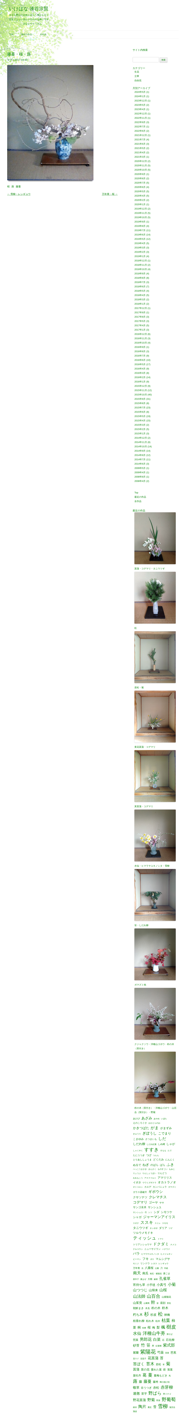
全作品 (43, 34)
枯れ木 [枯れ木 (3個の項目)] (150, 1321)
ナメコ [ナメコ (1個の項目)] (173, 1245)
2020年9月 (140, 174)
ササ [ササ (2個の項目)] (161, 1203)
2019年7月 (140, 230)
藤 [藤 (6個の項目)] (140, 1381)
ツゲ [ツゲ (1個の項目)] (170, 1228)
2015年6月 (140, 412)
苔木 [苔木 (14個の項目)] (150, 1364)
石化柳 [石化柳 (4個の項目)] (170, 1339)
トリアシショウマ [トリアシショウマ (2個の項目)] (142, 1244)
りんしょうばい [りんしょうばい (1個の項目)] (149, 1173)
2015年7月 (140, 407)
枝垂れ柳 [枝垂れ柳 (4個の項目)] (138, 1320)
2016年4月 (140, 368)
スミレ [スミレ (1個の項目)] (158, 1223)
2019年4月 (140, 243)
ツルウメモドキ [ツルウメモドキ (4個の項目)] (143, 1232)
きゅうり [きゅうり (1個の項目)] (137, 1134)
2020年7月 (140, 182)
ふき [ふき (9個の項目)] (170, 1164)
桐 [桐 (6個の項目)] (139, 1327)
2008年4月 (140, 481)
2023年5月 (140, 105)
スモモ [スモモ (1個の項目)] (165, 1223)
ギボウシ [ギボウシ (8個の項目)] (155, 1192)
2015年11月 (140, 390)
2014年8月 (140, 455)
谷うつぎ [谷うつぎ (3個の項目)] (146, 1388)
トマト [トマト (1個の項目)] (161, 1239)
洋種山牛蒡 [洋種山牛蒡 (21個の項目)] (154, 1333)
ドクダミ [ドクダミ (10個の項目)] (161, 1244)
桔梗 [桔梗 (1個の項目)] (144, 1328)
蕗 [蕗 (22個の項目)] (135, 1381)
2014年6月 (140, 463)
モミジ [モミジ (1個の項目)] (136, 1264)
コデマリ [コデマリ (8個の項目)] (140, 1202)
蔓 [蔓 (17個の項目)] (150, 1375)
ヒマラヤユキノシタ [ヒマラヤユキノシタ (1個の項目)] (150, 1254)
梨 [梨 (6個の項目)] (158, 1327)
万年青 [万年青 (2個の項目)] (136, 1268)
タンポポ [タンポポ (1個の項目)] (154, 1228)
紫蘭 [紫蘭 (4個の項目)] (136, 1352)
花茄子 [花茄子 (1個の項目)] (143, 1359)
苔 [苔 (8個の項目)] (162, 1358)
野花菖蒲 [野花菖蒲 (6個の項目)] (139, 1400)
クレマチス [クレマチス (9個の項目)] (158, 1197)
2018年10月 (140, 269)
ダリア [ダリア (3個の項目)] (163, 1228)
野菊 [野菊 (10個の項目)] (151, 1400)
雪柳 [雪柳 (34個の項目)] (163, 1406)
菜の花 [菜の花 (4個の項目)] (145, 1369)
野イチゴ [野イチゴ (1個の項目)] (167, 1394)
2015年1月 (140, 433)
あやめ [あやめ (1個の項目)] (157, 1119)
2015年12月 (140, 386)
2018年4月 (140, 295)
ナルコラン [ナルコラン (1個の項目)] (138, 1249)
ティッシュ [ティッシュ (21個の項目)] (144, 1238)
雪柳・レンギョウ (19, 194)
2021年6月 (140, 143)
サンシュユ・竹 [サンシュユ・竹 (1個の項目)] (140, 1212)
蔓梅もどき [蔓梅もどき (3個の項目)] (160, 1375)
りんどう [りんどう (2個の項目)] (162, 1173)
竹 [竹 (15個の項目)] (143, 1345)
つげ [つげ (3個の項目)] (148, 1155)
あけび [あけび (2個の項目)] (136, 1118)
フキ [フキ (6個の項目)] (145, 1258)
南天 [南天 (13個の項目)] (137, 1273)
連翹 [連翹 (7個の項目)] (136, 1393)
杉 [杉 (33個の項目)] (146, 1314)
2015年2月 (140, 429)
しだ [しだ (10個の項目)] (162, 1139)
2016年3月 (140, 373)
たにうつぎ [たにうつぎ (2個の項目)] (139, 1155)
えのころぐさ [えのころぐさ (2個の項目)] (140, 1123)
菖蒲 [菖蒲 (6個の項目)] (136, 1369)
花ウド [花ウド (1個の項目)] (136, 1359)
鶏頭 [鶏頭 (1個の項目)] (135, 1411)
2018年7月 (140, 282)
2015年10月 (140, 394)
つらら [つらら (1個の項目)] (156, 1155)
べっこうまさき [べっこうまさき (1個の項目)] (140, 1169)
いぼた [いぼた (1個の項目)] (164, 1119)
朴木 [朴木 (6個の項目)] (165, 1308)
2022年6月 (140, 131)
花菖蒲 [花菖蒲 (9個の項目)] (153, 1358)
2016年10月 (140, 342)
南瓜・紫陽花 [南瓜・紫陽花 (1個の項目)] (156, 1274)
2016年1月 (140, 381)
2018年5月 (140, 290)
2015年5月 (140, 416)
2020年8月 (140, 178)
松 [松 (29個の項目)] (160, 1314)
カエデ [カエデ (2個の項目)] (147, 1187)
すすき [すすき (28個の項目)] (151, 1149)
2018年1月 (140, 303)
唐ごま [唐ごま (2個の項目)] (166, 1273)
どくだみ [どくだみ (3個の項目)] (158, 1159)
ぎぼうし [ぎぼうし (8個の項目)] (149, 1133)
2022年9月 (140, 122)
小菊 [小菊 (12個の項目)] (172, 1285)
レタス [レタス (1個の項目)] (154, 1264)
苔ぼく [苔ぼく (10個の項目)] (139, 1364)
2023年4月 (140, 109)
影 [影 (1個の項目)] (158, 1303)
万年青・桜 (110, 194)
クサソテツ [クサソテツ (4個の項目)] (140, 1197)
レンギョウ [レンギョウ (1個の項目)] (163, 1264)
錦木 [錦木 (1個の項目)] (135, 1407)
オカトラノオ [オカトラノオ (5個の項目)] (167, 1182)
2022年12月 (140, 113)
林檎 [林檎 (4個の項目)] (167, 1314)
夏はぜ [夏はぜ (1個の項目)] (143, 1279)
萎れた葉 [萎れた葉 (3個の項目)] (156, 1369)
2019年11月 (140, 213)
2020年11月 (140, 165)
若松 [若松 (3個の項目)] (158, 1364)
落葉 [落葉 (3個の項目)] (170, 1369)
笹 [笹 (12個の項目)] (148, 1345)
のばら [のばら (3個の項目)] (154, 1165)
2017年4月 (140, 325)
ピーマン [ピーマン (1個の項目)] (137, 1259)
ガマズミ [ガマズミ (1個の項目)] (172, 1187)
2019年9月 (140, 221)
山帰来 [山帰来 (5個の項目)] (153, 1290)
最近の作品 (26, 34)
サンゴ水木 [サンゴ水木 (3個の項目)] (139, 1207)
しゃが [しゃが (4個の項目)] (170, 1143)
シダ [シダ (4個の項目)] (156, 1212)
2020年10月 (140, 169)
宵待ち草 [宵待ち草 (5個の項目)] (139, 1284)
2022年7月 (140, 126)
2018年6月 (140, 286)
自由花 (137, 80)
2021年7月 (140, 139)
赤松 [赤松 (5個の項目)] (156, 1387)
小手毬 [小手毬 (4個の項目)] (151, 1284)
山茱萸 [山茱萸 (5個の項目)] (137, 1302)
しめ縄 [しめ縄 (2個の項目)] (161, 1144)
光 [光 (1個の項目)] (142, 1268)
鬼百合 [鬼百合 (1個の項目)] (172, 1407)
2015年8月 (140, 403)
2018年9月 (140, 273)
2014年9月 (140, 450)
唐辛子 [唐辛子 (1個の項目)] (136, 1279)
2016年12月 (140, 334)
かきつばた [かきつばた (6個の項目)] (141, 1128)
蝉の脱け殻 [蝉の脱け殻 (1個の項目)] (165, 1382)
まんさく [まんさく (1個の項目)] (152, 1169)
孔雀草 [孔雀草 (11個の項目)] (165, 1279)
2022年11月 (140, 118)
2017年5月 (140, 321)
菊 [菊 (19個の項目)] (168, 1364)
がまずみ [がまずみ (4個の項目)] (166, 1128)
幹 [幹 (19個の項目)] (153, 1302)
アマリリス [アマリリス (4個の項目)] (165, 1177)
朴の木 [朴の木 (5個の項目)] (155, 1308)
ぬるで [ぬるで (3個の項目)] (137, 1165)
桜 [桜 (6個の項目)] (149, 1327)
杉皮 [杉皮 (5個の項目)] (153, 1314)
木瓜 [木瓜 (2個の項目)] (147, 1308)
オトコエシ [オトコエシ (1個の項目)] (138, 1187)
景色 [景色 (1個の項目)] (169, 1303)
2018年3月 (140, 299)
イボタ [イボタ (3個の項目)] (137, 1182)
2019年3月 (140, 247)
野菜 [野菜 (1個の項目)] (158, 1400)
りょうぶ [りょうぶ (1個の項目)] (137, 1173)
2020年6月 (140, 187)
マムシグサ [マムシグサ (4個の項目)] (163, 1258)
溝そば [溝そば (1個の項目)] (169, 1334)
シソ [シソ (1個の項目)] (150, 1212)
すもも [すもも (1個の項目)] (163, 1151)
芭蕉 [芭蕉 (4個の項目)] (173, 1352)
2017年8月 (140, 316)
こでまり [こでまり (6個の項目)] (164, 1133)
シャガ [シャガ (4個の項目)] (137, 1217)
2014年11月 (140, 442)
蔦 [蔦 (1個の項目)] (170, 1376)
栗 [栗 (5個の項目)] (134, 1327)
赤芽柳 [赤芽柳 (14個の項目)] (167, 1387)
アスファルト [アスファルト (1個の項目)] (150, 1178)
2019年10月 (140, 217)
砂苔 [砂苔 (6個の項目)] (136, 1345)
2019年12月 (140, 208)
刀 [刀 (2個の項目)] (161, 1268)
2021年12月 (140, 135)
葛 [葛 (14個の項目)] (144, 1375)
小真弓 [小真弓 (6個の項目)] (161, 1284)
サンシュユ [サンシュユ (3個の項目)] (154, 1207)
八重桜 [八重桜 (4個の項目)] (149, 1267)
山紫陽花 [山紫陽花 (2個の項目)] (166, 1297)
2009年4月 (140, 472)
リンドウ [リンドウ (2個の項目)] (145, 1263)
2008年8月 (140, 476)
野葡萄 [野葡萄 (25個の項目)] (169, 1399)
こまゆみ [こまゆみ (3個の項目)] (138, 1139)
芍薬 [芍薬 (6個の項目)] (160, 1352)
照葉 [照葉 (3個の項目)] (135, 1340)
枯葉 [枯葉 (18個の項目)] (166, 1320)
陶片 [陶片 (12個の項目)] (142, 1407)
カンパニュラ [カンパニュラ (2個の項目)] (160, 1187)
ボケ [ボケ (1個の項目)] (152, 1259)
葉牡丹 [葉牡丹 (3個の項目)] (137, 1375)
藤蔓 (18, 186)
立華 (136, 76)
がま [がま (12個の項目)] (155, 1128)
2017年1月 (140, 329)
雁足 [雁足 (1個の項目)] (150, 1407)
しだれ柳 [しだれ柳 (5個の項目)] (139, 1143)
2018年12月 (140, 260)
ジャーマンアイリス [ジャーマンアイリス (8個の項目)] (159, 1217)
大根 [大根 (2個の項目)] (150, 1279)
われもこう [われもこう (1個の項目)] (138, 1178)
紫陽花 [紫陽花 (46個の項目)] (148, 1351)
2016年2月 (140, 377)
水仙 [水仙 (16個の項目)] (137, 1333)
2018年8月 (140, 278)
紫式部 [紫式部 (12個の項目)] (169, 1345)
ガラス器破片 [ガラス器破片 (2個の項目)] (140, 1192)
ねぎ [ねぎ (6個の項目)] (145, 1164)
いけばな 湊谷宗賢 (28, 8)
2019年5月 (140, 239)
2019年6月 (140, 234)
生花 (136, 71)
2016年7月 (140, 355)
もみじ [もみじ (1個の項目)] (172, 1169)
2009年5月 (140, 468)
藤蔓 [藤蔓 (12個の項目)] (147, 1381)
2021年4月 (140, 152)
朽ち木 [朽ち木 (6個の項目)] (138, 1314)
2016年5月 (140, 364)
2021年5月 (140, 148)
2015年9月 (140, 399)
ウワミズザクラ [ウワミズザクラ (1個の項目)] (149, 1183)
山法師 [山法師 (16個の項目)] (139, 1296)
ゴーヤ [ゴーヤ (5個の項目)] (153, 1202)
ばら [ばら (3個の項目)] (162, 1165)
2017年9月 (140, 312)
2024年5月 (140, 92)
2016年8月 (140, 351)
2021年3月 (140, 156)
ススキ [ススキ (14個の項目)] (146, 1222)
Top (11, 34)
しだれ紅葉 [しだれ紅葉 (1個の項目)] (152, 1144)
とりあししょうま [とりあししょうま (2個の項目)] (142, 1159)
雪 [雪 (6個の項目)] (154, 1406)
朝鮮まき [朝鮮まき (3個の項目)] (138, 1308)
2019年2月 (140, 252)
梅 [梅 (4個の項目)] (153, 1327)
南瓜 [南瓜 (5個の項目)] (145, 1273)
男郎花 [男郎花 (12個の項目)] (146, 1339)
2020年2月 (140, 200)
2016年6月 (140, 360)
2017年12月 (140, 308)
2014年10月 (140, 446)
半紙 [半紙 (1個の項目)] (166, 1268)
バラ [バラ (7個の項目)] (136, 1253)
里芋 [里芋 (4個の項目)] (144, 1393)
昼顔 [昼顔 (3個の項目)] (162, 1303)
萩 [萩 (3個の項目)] (164, 1369)
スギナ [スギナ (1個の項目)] (136, 1223)
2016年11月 (140, 338)
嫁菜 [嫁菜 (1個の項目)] (156, 1279)
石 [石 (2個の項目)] (163, 1340)
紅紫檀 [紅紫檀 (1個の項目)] (159, 1346)
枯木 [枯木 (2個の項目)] (157, 1321)
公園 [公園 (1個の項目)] (157, 1268)
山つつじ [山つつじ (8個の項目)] (140, 1290)
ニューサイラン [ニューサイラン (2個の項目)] (152, 1249)
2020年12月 (140, 161)
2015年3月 (140, 425)
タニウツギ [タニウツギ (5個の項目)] (140, 1227)
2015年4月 (140, 420)
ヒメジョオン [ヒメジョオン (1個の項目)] (166, 1254)
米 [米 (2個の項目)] (153, 1346)
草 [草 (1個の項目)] (164, 1365)
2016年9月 (140, 347)
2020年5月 (140, 191)
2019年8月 (140, 226)
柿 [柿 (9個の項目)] (173, 1320)
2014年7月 (140, 459)
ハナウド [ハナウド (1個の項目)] (166, 1249)
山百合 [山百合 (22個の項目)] (153, 1296)
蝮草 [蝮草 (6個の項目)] (136, 1387)
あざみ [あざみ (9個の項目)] (146, 1118)
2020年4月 (140, 195)
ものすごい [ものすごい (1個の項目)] (162, 1169)
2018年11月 (140, 265)
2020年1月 (140, 204)
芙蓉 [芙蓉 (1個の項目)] (167, 1353)
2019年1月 (140, 256)
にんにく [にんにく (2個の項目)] (170, 1159)
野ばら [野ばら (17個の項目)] (155, 1393)
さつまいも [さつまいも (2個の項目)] (151, 1139)
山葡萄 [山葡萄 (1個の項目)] (147, 1303)
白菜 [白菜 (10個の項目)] (157, 1339)
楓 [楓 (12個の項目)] (163, 1327)
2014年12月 (140, 437)
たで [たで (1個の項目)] (170, 1151)
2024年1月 (140, 96)
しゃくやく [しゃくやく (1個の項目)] (138, 1151)
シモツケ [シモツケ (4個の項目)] (166, 1212)
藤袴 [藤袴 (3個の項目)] (155, 1382)
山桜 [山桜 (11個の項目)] (163, 1290)
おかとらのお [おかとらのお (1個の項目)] (154, 1123)
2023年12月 (140, 100)
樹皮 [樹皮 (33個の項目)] (171, 1326)
